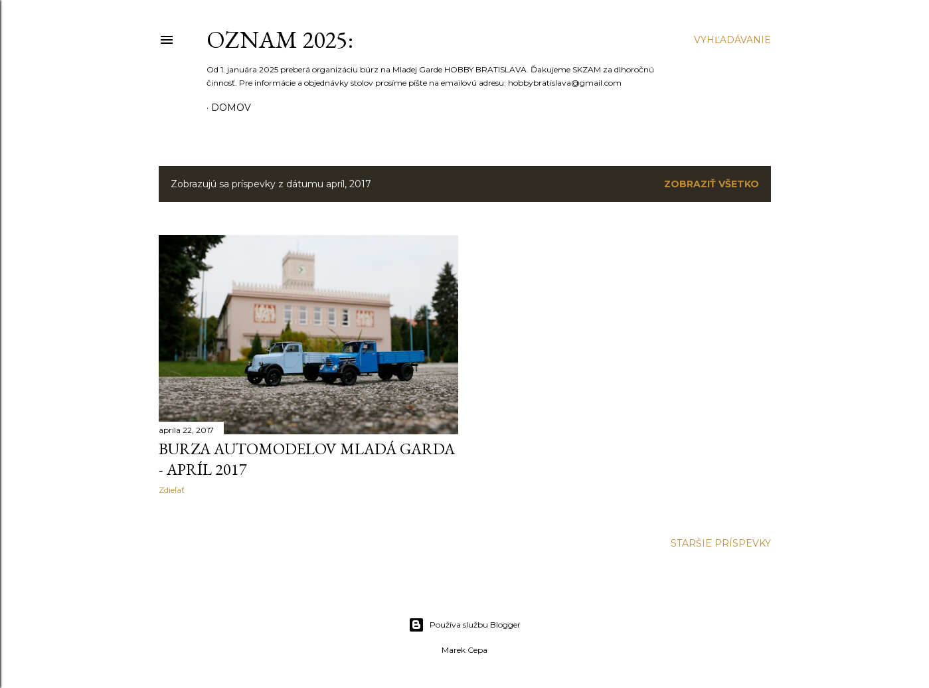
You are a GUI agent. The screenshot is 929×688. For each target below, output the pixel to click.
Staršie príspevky (721, 543)
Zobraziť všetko (711, 184)
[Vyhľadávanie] (732, 40)
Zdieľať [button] (172, 490)
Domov (231, 108)
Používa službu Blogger (464, 625)
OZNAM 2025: (280, 39)
